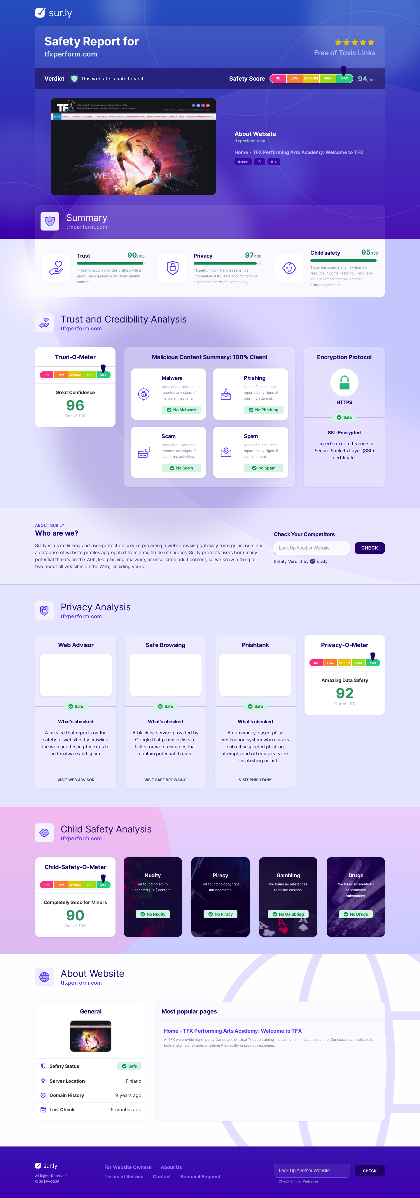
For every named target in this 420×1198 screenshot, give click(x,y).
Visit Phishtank (255, 779)
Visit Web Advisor (75, 779)
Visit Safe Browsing (165, 779)
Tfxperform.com (333, 443)
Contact (162, 1176)
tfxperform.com (70, 54)
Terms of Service (124, 1176)
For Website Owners (127, 1167)
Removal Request (200, 1176)
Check (369, 547)
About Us (171, 1167)
